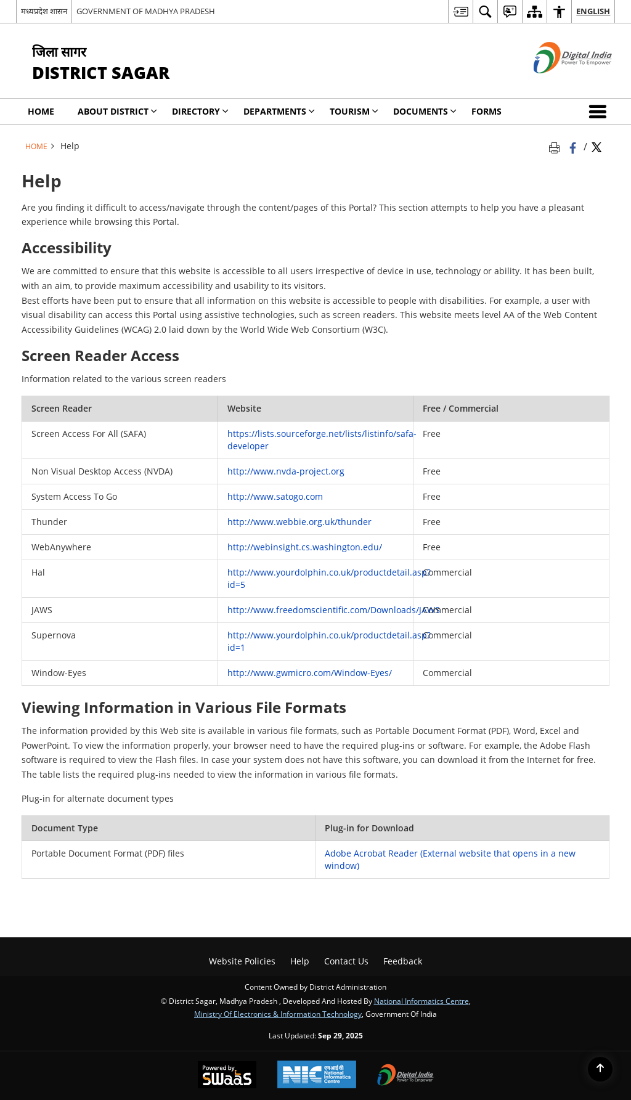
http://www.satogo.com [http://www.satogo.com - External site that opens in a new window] (275, 496)
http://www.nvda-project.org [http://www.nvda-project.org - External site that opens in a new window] (285, 471)
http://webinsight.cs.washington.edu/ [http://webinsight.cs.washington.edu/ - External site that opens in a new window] (304, 547)
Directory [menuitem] (200, 111)
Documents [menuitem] (425, 111)
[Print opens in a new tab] (556, 146)
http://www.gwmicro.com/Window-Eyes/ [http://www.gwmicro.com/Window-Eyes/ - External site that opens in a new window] (309, 672)
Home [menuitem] (41, 111)
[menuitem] (460, 11)
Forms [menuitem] (486, 111)
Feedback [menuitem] (402, 961)
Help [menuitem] (299, 961)
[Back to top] (600, 1069)
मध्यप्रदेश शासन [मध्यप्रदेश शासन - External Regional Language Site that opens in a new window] (44, 11)
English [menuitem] (593, 11)
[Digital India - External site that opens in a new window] (557, 83)
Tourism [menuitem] (354, 111)
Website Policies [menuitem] (242, 961)
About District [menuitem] (117, 111)
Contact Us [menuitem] (346, 961)
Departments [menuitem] (279, 111)
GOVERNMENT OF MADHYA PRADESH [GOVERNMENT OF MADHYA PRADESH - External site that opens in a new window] (145, 11)
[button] (600, 111)
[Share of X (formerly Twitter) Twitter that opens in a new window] (596, 146)
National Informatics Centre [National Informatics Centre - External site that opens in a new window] (421, 1001)
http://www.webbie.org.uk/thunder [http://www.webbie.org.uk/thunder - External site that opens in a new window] (299, 522)
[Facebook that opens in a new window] (574, 146)
